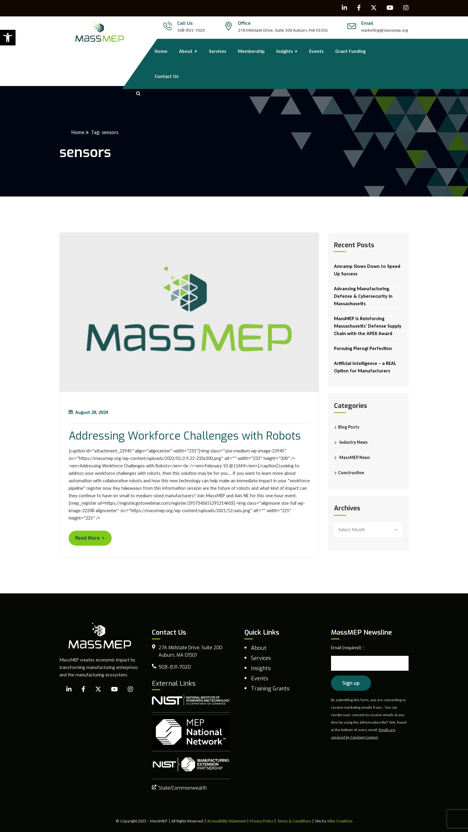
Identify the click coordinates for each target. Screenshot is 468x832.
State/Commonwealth (182, 788)
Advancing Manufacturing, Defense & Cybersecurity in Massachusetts (363, 296)
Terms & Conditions (294, 821)
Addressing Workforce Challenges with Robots (185, 436)
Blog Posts (348, 427)
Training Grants (270, 688)
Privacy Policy (261, 821)
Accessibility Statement (226, 821)
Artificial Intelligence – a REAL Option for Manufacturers (365, 367)
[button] (8, 37)
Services (261, 658)
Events (259, 678)
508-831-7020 (191, 30)
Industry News (353, 442)
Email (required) (347, 647)
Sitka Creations (339, 821)
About (259, 648)
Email (367, 23)
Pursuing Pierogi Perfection (363, 348)
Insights (261, 668)
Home (77, 132)
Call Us (185, 23)
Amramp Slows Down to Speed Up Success (367, 270)
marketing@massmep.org (384, 30)
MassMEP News (354, 457)
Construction (351, 472)
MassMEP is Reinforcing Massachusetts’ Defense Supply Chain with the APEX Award (367, 326)
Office (244, 23)
